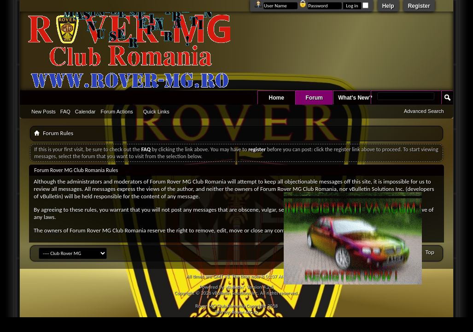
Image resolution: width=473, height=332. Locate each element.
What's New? (355, 98)
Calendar (85, 111)
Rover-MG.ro (245, 312)
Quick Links (156, 111)
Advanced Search (424, 111)
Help (388, 6)
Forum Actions (117, 111)
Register (419, 6)
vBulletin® (235, 287)
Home (276, 98)
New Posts (43, 111)
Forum (314, 98)
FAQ (65, 111)
